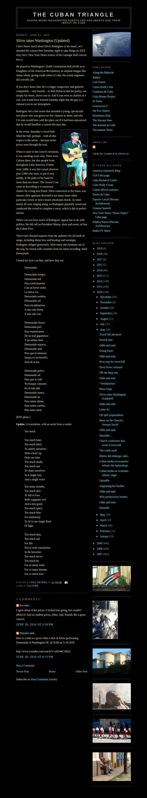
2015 (100, 264)
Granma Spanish (102, 208)
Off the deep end (108, 372)
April (103, 520)
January (104, 536)
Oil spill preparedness (111, 415)
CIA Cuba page (101, 175)
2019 (100, 248)
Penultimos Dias (102, 115)
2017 (100, 259)
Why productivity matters (113, 496)
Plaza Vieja (105, 388)
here (24, 54)
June (103, 329)
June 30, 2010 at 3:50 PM (34, 624)
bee (21, 605)
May (103, 514)
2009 (100, 543)
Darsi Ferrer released (110, 367)
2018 (100, 253)
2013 (100, 275)
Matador (24, 633)
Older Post (81, 671)
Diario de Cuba (101, 194)
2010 (100, 292)
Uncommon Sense (103, 129)
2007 (100, 554)
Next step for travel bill (112, 361)
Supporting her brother (111, 486)
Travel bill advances (110, 334)
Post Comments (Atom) (44, 679)
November (106, 302)
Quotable (104, 480)
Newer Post (22, 671)
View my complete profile (111, 154)
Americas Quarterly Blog (106, 170)
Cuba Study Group (103, 184)
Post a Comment (25, 665)
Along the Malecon (103, 72)
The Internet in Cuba (104, 125)
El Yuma (97, 101)
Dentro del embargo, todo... (114, 455)
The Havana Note (102, 120)
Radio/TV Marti (101, 230)
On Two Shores (101, 110)
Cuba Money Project (104, 96)
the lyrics (30, 260)
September (106, 313)
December (106, 296)
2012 (100, 281)
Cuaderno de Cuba (103, 91)
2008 (100, 548)
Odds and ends (107, 345)
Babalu (96, 77)
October (105, 307)
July (102, 324)
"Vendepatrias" (107, 383)
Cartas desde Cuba (103, 86)
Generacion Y (100, 106)
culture (33, 586)
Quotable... (105, 435)
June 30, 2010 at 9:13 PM (34, 656)
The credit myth (108, 450)
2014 (100, 270)
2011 (100, 286)
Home (52, 671)
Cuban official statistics (105, 189)
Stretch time (106, 339)
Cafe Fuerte (99, 82)
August (104, 318)
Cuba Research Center (105, 180)
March (104, 525)
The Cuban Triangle (73, 15)
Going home (106, 350)
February (105, 531)
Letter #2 (104, 409)
